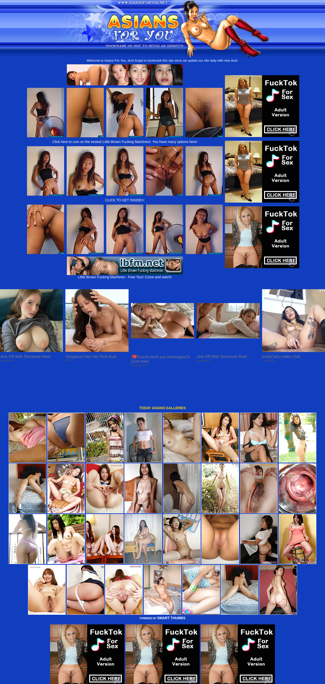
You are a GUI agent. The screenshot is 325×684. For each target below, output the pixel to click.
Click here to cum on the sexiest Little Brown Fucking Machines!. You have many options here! (125, 142)
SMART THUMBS (171, 587)
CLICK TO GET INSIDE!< (124, 200)
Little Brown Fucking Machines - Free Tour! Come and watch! (125, 275)
